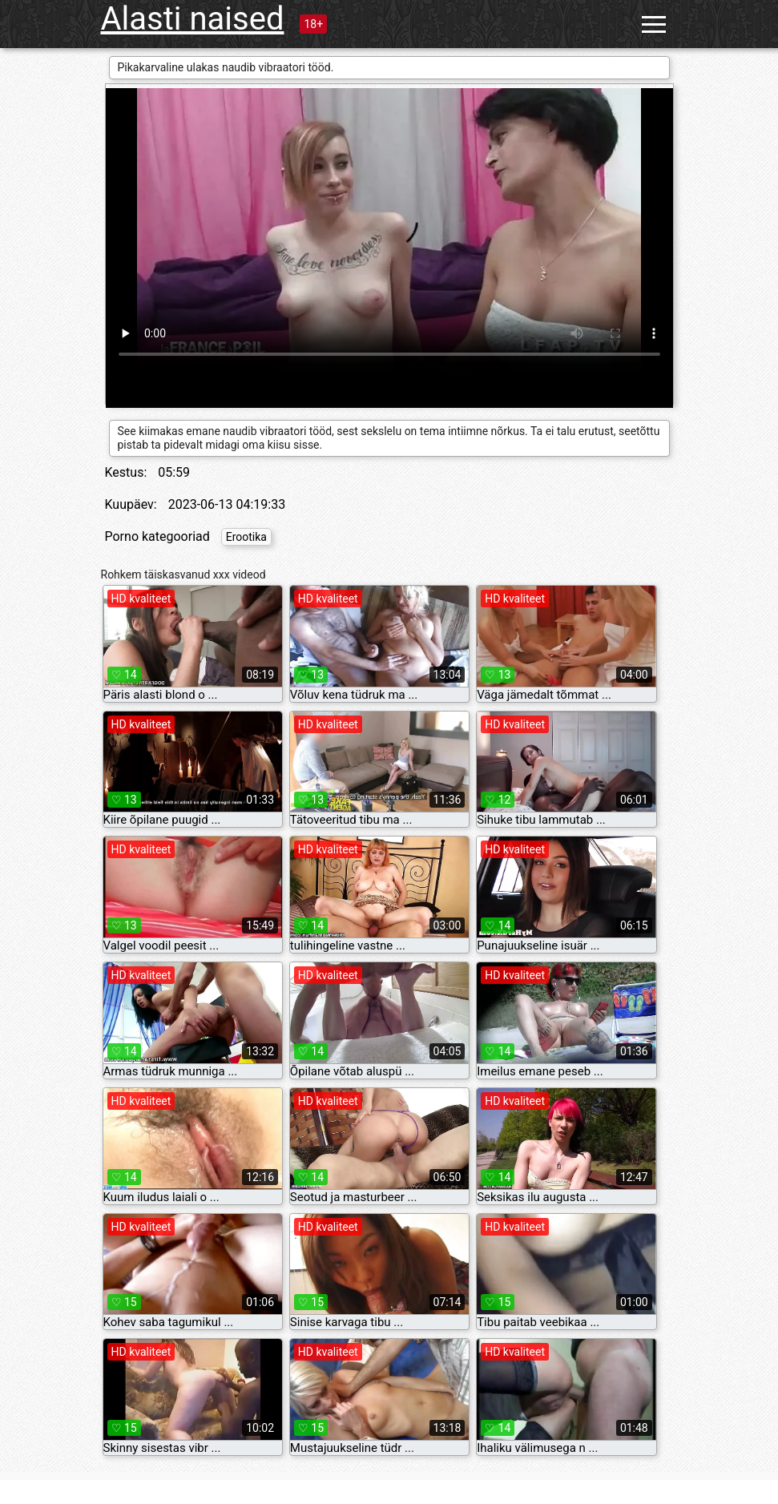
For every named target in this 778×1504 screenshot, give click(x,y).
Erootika (246, 536)
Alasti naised (192, 19)
